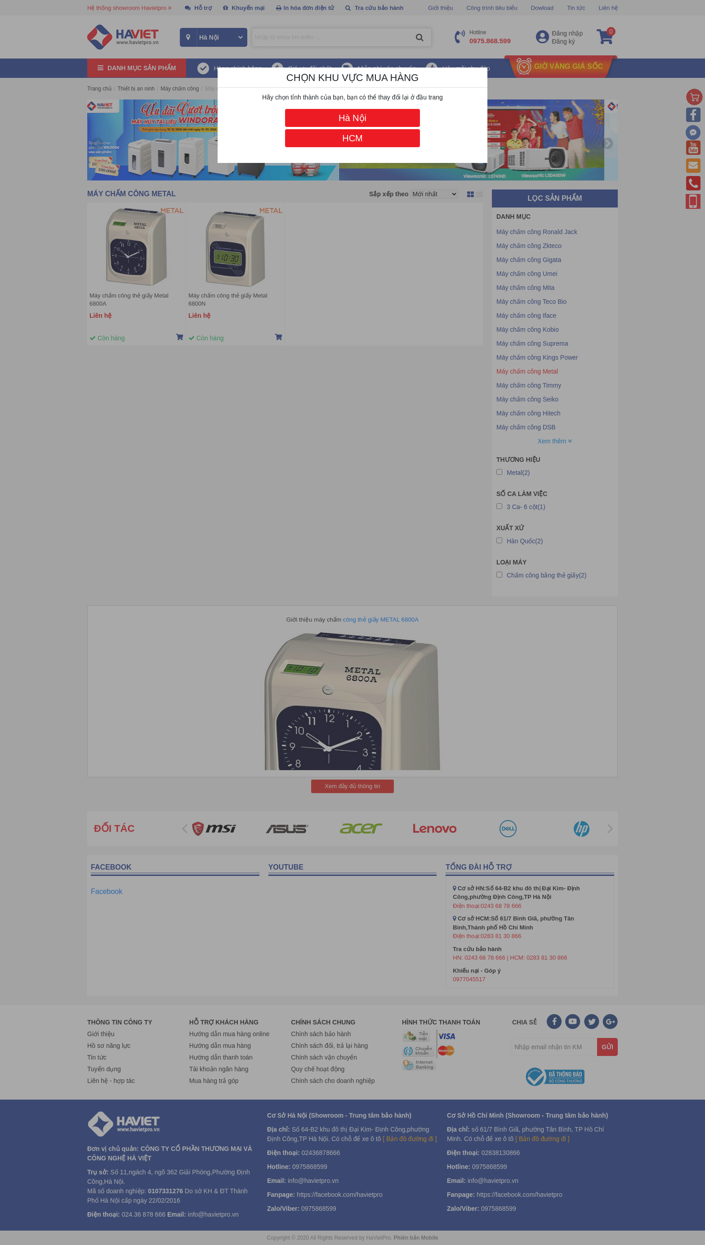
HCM (352, 138)
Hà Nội (352, 118)
